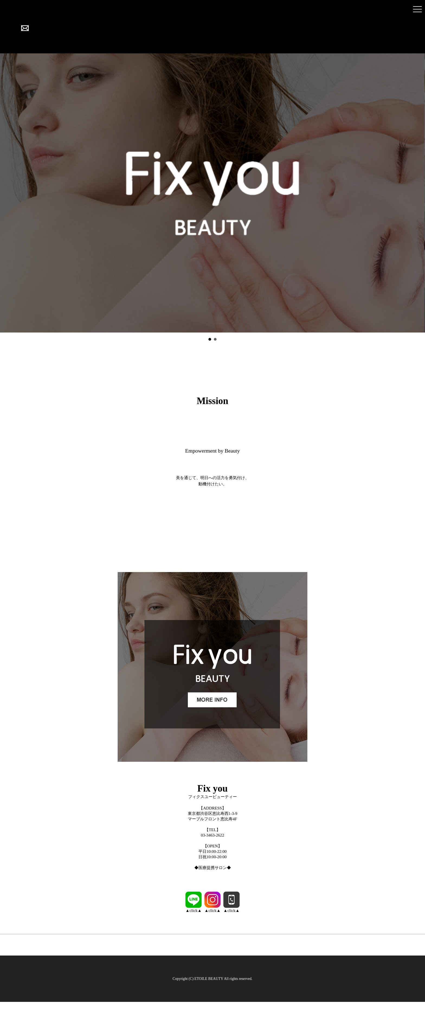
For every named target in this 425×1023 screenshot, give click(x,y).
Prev (7, 193)
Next (418, 193)
